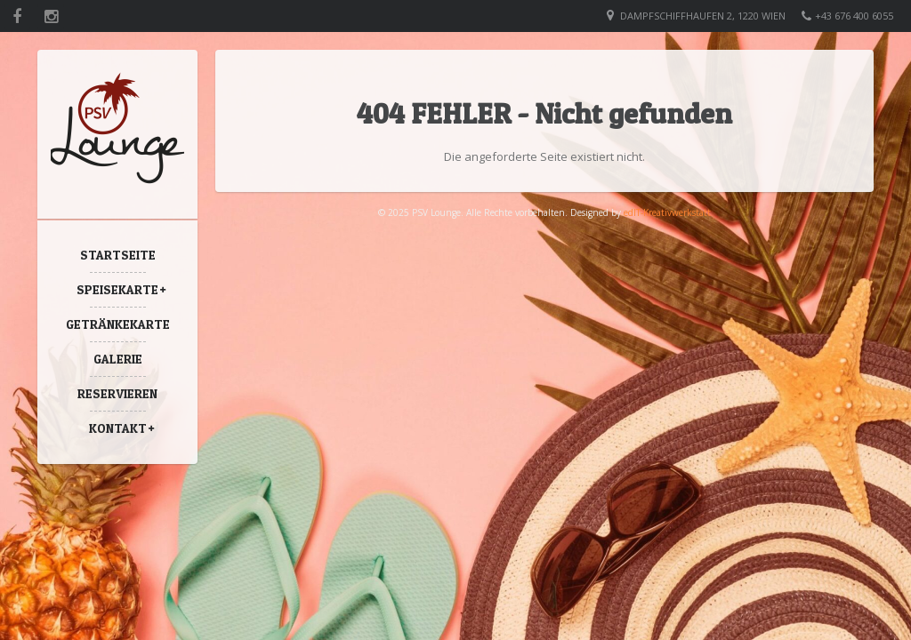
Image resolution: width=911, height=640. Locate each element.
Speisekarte (117, 289)
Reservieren (117, 393)
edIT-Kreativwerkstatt (667, 212)
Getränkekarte (118, 324)
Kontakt (118, 428)
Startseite (118, 254)
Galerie (117, 358)
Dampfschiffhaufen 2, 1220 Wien (703, 15)
